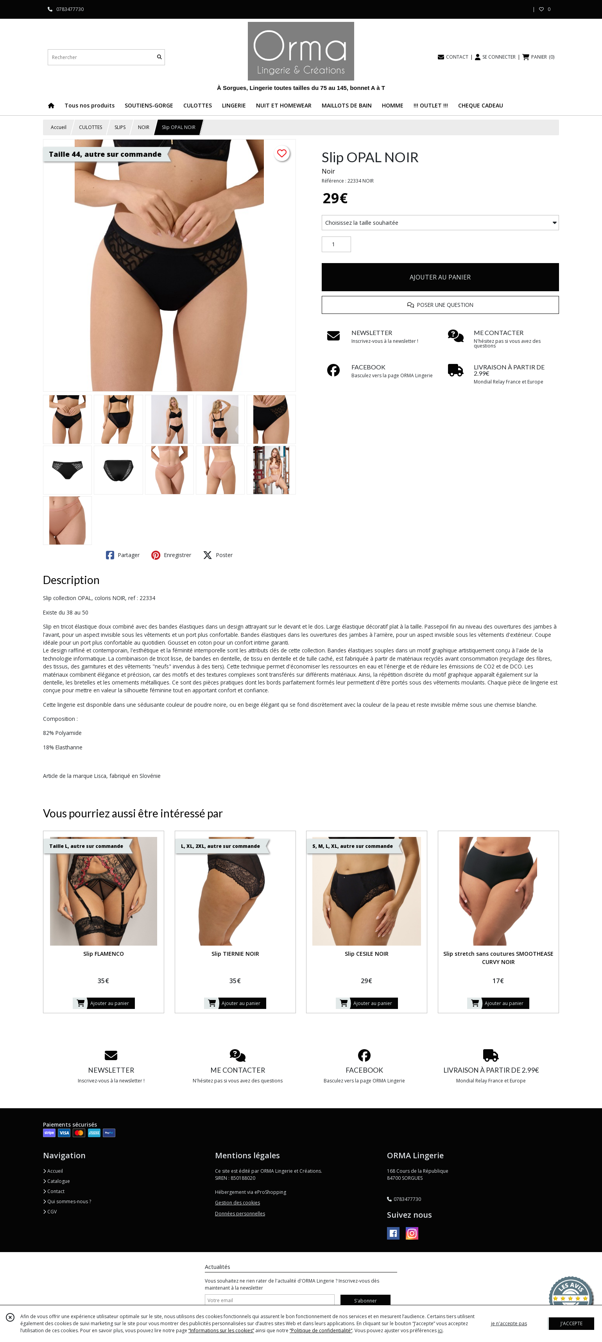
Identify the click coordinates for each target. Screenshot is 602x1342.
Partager (123, 555)
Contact (53, 1191)
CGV (50, 1211)
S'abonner (365, 1300)
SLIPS (120, 127)
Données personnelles (240, 1213)
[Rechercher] (159, 57)
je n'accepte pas (509, 1323)
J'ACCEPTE (571, 1323)
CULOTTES (90, 127)
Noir (328, 171)
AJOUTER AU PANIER (440, 277)
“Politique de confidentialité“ (321, 1330)
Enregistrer (171, 555)
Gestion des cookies (237, 1202)
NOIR (143, 127)
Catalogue (56, 1181)
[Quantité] (336, 244)
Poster (218, 555)
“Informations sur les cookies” (221, 1330)
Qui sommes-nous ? (67, 1201)
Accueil (58, 127)
